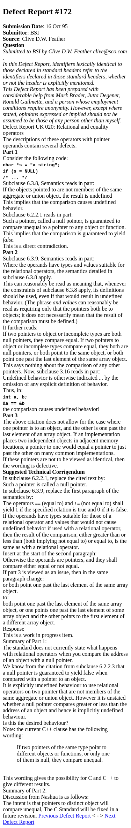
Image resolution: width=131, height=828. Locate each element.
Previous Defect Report (64, 816)
